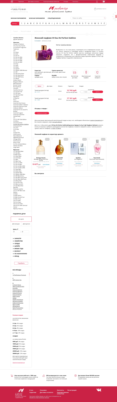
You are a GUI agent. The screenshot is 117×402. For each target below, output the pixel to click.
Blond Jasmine (17, 83)
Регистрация (71, 390)
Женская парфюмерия (18, 18)
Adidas (14, 298)
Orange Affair (17, 139)
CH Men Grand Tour (19, 197)
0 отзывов (38, 40)
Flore (14, 100)
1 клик (85, 92)
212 (14, 51)
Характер (17, 238)
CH (14, 118)
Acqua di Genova (17, 290)
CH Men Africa (17, 195)
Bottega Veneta (41, 158)
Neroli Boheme (17, 136)
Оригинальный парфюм (86, 74)
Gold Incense (17, 134)
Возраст (17, 251)
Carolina (15, 88)
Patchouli (59, 159)
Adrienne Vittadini (18, 301)
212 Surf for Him (18, 182)
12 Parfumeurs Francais (19, 275)
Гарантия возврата (97, 74)
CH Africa (16, 121)
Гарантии (21, 1)
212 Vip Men (16, 153)
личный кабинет (57, 122)
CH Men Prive (17, 199)
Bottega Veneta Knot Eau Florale (41, 160)
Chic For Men (17, 200)
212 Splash (16, 69)
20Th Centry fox (17, 280)
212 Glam (16, 52)
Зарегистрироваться (19, 362)
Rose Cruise (16, 142)
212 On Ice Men (17, 164)
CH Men (15, 194)
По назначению (20, 254)
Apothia (78, 158)
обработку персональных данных (39, 397)
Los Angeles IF (78, 159)
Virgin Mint (16, 147)
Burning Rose (17, 87)
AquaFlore (16, 96)
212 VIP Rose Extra (18, 75)
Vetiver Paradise (18, 146)
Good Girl (16, 101)
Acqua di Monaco (17, 291)
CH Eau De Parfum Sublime (21, 124)
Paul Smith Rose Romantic (96, 159)
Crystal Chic (16, 132)
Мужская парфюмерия (37, 18)
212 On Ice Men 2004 (19, 166)
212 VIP (15, 72)
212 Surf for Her (17, 91)
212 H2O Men (17, 158)
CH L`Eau (15, 127)
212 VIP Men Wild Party (19, 179)
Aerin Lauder (16, 304)
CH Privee (16, 129)
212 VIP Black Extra (18, 176)
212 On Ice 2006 (17, 60)
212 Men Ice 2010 (18, 184)
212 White (16, 78)
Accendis (15, 288)
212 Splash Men (17, 172)
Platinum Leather (18, 189)
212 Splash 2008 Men (19, 174)
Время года (18, 248)
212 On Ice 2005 (17, 59)
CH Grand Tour (17, 126)
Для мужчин (26, 224)
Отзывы (66, 1)
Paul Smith (97, 158)
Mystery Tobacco (18, 208)
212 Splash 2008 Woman (20, 70)
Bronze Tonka (17, 85)
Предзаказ (59, 163)
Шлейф (17, 246)
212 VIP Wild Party (18, 77)
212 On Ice (16, 55)
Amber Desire (17, 80)
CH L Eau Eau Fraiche (19, 46)
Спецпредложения (54, 18)
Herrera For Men (18, 204)
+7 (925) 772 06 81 (18, 9)
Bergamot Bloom (18, 82)
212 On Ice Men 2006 (19, 168)
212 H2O (15, 54)
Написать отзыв (42, 113)
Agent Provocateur (18, 308)
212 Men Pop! (17, 161)
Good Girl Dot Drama (19, 103)
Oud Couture (17, 141)
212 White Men (17, 181)
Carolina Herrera (18, 90)
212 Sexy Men (17, 169)
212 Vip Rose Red (18, 95)
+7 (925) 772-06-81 (56, 128)
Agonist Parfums (17, 309)
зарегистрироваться (96, 120)
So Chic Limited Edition (19, 144)
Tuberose (16, 49)
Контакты (75, 1)
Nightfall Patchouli (18, 137)
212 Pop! (15, 64)
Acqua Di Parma (17, 293)
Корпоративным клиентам (51, 1)
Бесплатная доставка (74, 74)
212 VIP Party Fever (18, 73)
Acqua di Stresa (17, 295)
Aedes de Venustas (18, 303)
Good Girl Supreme (18, 114)
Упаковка (43, 390)
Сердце (17, 243)
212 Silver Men (17, 171)
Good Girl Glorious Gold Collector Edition (20, 107)
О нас (31, 390)
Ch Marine (16, 98)
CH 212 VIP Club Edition (19, 119)
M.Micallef (59, 158)
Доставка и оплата (33, 1)
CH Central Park (17, 123)
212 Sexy (15, 65)
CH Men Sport (17, 154)
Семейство (18, 241)
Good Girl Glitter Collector (20, 105)
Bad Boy (15, 187)
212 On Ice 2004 (17, 57)
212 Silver (16, 67)
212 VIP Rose (17, 93)
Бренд (16, 256)
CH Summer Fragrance (19, 47)
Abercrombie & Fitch (18, 286)
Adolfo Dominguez (18, 299)
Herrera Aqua (17, 202)
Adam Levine (16, 296)
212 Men (15, 159)
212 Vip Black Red (18, 186)
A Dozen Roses (17, 285)
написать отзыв (46, 40)
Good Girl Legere (18, 113)
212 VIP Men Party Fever (20, 177)
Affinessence (16, 306)
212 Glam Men (17, 156)
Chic (14, 131)
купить (98, 92)
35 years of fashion (18, 44)
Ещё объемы (46, 164)
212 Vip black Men (18, 151)
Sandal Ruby (16, 116)
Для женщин (16, 224)
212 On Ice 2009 (17, 62)
